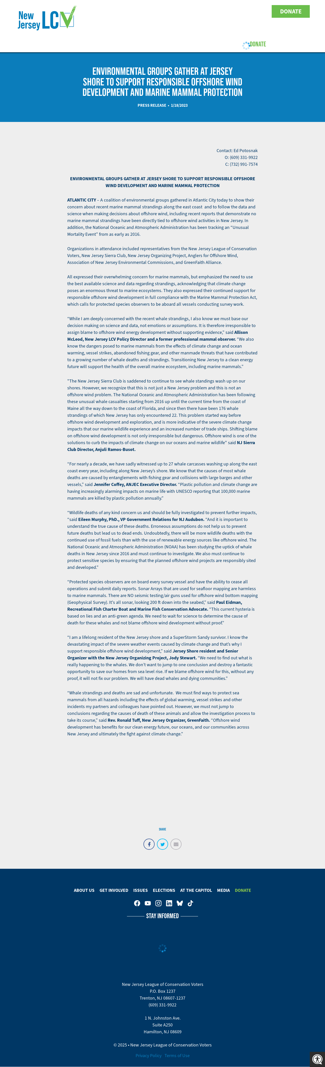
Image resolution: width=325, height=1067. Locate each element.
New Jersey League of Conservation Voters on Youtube (220, 11)
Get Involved (103, 44)
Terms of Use (177, 1055)
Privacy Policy (148, 1055)
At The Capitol (196, 890)
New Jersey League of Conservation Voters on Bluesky (252, 11)
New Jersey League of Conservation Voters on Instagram (230, 11)
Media (223, 890)
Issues (135, 44)
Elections (163, 44)
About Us (69, 44)
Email (176, 841)
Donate (291, 11)
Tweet (162, 841)
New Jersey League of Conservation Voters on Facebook (209, 11)
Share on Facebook (149, 841)
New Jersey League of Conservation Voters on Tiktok (262, 11)
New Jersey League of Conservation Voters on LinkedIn (241, 11)
